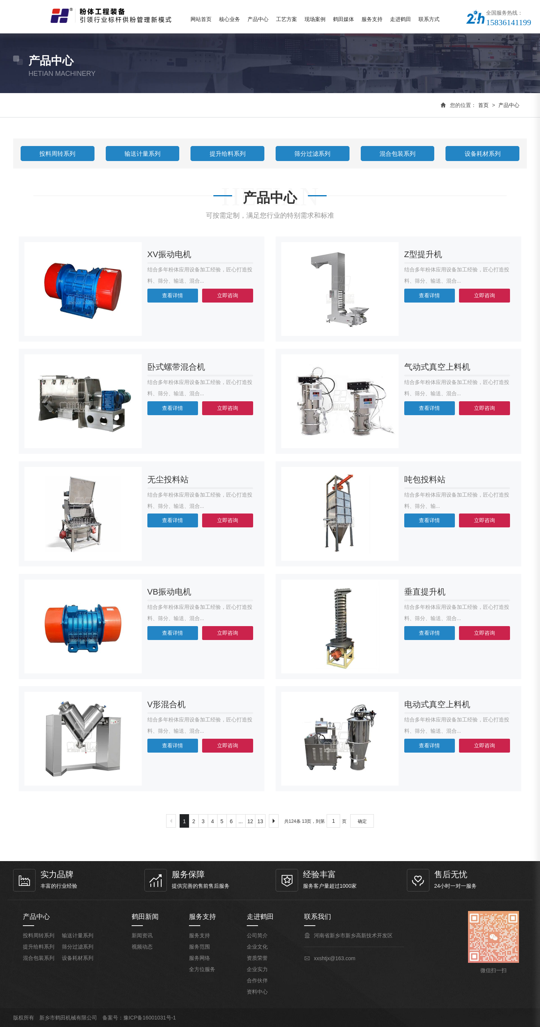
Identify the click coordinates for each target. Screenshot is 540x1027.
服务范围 (199, 947)
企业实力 (257, 969)
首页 (483, 105)
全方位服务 (202, 969)
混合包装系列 (398, 154)
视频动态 (142, 947)
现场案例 (315, 19)
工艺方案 (286, 19)
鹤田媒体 (343, 19)
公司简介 (257, 935)
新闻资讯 (142, 935)
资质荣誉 (257, 958)
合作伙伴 (257, 980)
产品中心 (258, 19)
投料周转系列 (57, 154)
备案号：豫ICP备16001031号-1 (139, 1018)
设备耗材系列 (483, 154)
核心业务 (229, 19)
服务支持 (372, 19)
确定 (362, 821)
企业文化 (257, 947)
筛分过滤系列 (312, 154)
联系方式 (429, 19)
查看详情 (172, 295)
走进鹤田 (400, 19)
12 (251, 821)
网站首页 (201, 19)
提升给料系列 (228, 154)
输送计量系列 (142, 154)
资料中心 (257, 992)
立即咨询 (227, 295)
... (240, 821)
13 (260, 821)
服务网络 (199, 958)
